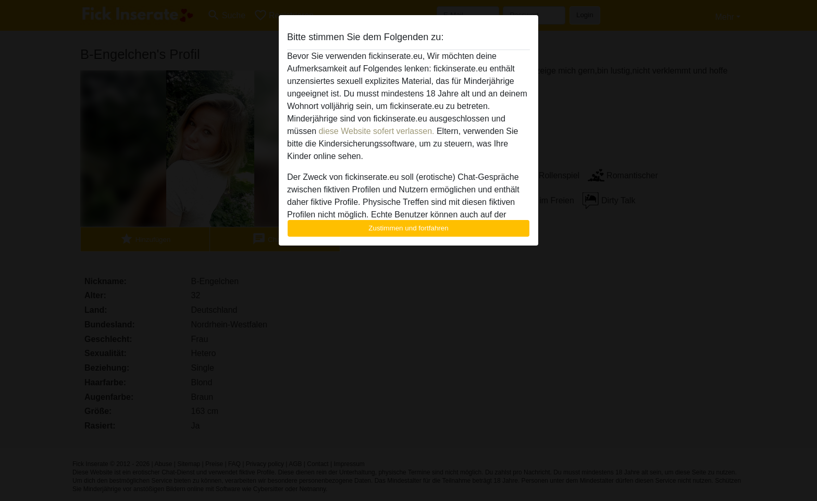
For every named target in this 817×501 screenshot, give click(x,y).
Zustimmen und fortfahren (408, 228)
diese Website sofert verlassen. (376, 131)
